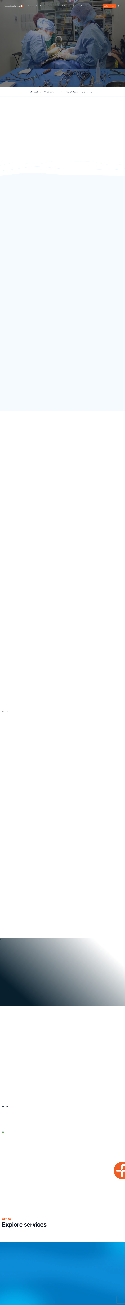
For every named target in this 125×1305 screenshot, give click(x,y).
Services (33, 5)
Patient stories (72, 92)
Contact (97, 6)
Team (59, 92)
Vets (43, 5)
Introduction (35, 92)
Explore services (88, 92)
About (83, 6)
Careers (76, 6)
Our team (66, 5)
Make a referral (110, 6)
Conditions (49, 92)
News (89, 6)
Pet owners (53, 5)
